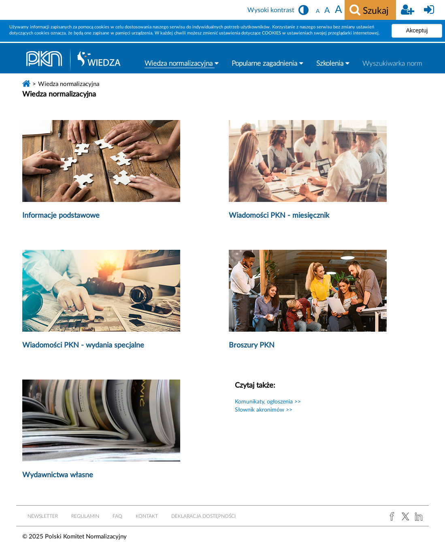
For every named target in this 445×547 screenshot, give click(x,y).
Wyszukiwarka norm (392, 63)
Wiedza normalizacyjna (182, 63)
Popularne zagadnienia (267, 63)
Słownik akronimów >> (263, 410)
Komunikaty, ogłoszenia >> (268, 402)
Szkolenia (332, 63)
